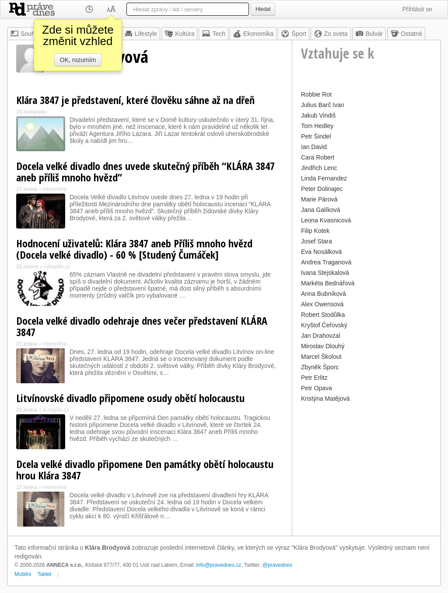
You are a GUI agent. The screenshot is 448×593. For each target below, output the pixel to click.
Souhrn (25, 33)
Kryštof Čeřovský (324, 325)
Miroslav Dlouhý (323, 346)
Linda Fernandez (324, 178)
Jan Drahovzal (320, 335)
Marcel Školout (321, 356)
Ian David (314, 146)
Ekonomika (253, 33)
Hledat (263, 9)
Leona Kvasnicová (326, 220)
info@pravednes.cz (218, 565)
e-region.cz (56, 410)
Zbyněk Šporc (320, 367)
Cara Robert (317, 157)
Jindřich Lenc (319, 167)
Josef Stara (316, 241)
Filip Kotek (315, 230)
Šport (293, 33)
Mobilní (23, 574)
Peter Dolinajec (322, 188)
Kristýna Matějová (325, 398)
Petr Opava (316, 388)
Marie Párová (319, 199)
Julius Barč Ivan (322, 104)
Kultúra (179, 33)
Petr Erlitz (314, 377)
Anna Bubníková (323, 293)
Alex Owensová (322, 304)
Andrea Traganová (326, 262)
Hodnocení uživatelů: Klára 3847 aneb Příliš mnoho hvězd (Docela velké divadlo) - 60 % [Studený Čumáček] (134, 249)
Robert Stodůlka (323, 314)
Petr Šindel (316, 136)
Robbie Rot (316, 94)
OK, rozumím (78, 59)
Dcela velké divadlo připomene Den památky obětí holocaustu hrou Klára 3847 (144, 469)
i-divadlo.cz (57, 267)
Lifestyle (140, 33)
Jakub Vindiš (318, 115)
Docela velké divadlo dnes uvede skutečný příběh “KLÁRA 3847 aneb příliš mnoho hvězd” (145, 171)
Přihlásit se (417, 9)
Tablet (45, 574)
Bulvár (369, 33)
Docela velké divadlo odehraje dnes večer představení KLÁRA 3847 (141, 326)
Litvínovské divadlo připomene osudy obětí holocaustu (130, 398)
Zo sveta (331, 33)
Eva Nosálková (321, 251)
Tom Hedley (317, 125)
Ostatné (406, 33)
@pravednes (277, 565)
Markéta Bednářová (327, 283)
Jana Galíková (320, 209)
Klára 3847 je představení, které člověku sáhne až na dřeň (135, 100)
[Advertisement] (366, 459)
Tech (213, 33)
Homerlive (54, 189)
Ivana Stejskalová (325, 272)
